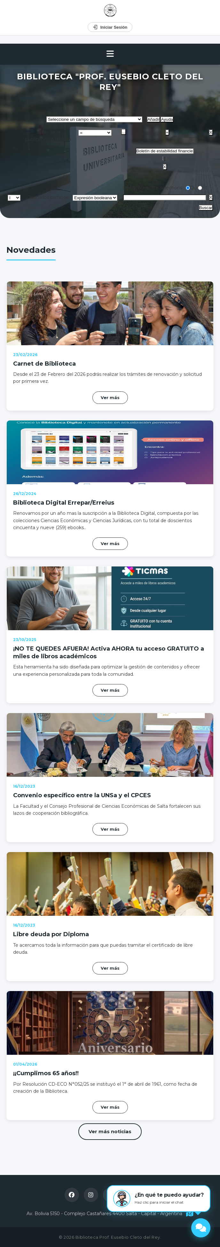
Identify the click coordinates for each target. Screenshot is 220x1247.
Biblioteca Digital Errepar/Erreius (63, 502)
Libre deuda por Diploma (51, 934)
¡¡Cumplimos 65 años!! (46, 1073)
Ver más (110, 397)
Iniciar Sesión (110, 27)
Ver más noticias (110, 1131)
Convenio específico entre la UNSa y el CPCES (82, 795)
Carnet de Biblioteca (44, 363)
